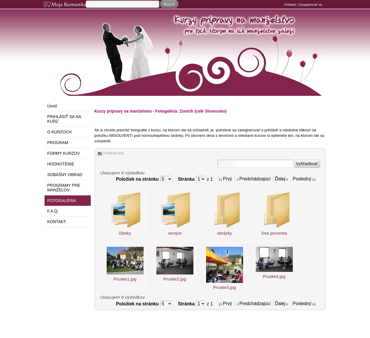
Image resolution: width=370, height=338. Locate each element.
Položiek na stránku (138, 179)
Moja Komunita (64, 5)
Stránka (187, 179)
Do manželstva (188, 64)
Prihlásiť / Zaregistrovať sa (303, 4)
